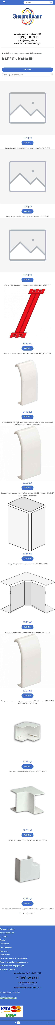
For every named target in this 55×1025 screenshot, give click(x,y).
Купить (27, 142)
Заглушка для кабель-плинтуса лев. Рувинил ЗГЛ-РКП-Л (27, 216)
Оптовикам (4, 944)
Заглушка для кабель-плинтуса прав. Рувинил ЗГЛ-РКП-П (27, 148)
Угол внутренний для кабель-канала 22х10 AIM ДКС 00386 (27, 632)
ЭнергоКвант (7, 992)
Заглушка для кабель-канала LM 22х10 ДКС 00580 (27, 564)
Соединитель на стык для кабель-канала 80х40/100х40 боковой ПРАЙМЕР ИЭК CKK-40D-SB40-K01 (27, 423)
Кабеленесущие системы (17, 53)
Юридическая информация (12, 965)
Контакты (4, 951)
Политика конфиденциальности (14, 962)
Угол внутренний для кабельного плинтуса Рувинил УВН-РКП (27, 285)
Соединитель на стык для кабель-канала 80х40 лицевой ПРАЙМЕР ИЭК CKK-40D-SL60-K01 (27, 702)
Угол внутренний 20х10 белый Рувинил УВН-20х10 (27, 840)
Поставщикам (6, 947)
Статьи (3, 936)
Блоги (2, 940)
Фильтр (27, 69)
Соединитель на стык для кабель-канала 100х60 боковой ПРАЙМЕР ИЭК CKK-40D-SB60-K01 (27, 494)
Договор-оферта (7, 969)
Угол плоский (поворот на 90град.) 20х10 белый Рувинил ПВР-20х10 (27, 909)
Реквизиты (5, 954)
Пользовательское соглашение (13, 958)
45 (32, 913)
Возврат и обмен (7, 929)
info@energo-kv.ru (27, 40)
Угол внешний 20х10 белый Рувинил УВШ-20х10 (27, 772)
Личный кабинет (7, 933)
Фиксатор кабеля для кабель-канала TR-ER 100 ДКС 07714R (27, 353)
